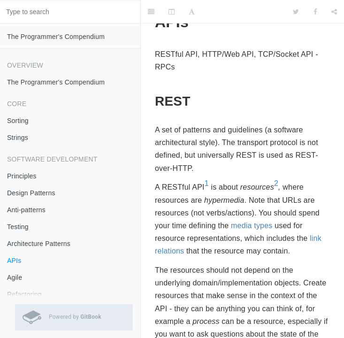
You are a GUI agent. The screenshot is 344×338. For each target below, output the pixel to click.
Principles (22, 176)
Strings (17, 137)
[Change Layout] (171, 11)
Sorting (18, 120)
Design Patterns (31, 193)
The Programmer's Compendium (56, 36)
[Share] (334, 11)
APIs (14, 260)
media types (251, 226)
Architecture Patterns (38, 243)
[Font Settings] (192, 11)
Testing (18, 226)
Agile (14, 277)
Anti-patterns (26, 210)
